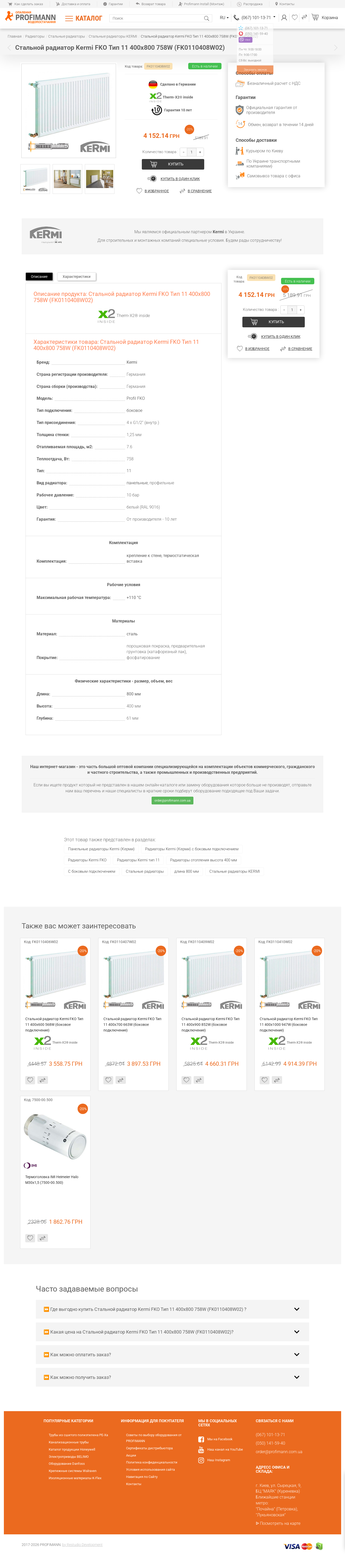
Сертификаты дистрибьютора (149, 1448)
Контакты (284, 4)
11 (129, 470)
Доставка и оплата (73, 4)
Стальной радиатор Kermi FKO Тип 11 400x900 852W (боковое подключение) (211, 1024)
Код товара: (134, 66)
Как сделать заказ (25, 4)
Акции (131, 1455)
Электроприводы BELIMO (69, 1457)
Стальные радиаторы (145, 871)
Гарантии (113, 4)
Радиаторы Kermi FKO (87, 860)
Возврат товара (151, 4)
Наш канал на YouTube (225, 1449)
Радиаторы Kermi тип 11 (138, 860)
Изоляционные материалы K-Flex (75, 1478)
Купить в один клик (180, 179)
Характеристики (77, 276)
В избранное (157, 191)
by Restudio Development (82, 1545)
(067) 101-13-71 (258, 17)
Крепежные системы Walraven (72, 1471)
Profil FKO (136, 398)
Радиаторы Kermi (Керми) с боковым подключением (192, 849)
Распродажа (249, 4)
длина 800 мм (186, 871)
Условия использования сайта (150, 1469)
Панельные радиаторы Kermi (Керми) (101, 849)
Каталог (89, 18)
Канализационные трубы (69, 1442)
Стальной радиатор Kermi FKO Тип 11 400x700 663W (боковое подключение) (132, 1024)
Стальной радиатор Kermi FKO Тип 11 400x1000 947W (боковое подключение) (289, 1024)
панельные (137, 482)
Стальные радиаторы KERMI (234, 871)
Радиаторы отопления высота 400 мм (203, 860)
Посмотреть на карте (280, 1523)
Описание (39, 276)
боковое (134, 410)
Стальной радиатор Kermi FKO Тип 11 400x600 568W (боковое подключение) (54, 1024)
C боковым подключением (91, 871)
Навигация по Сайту (142, 1477)
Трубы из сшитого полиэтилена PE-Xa (78, 1435)
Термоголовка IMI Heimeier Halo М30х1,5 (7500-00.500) (52, 1180)
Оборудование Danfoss (67, 1464)
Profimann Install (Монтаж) (201, 4)
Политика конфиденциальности (151, 1462)
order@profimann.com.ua (172, 800)
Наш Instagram (218, 1460)
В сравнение (200, 191)
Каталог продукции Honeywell (72, 1449)
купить (175, 164)
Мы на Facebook (220, 1439)
